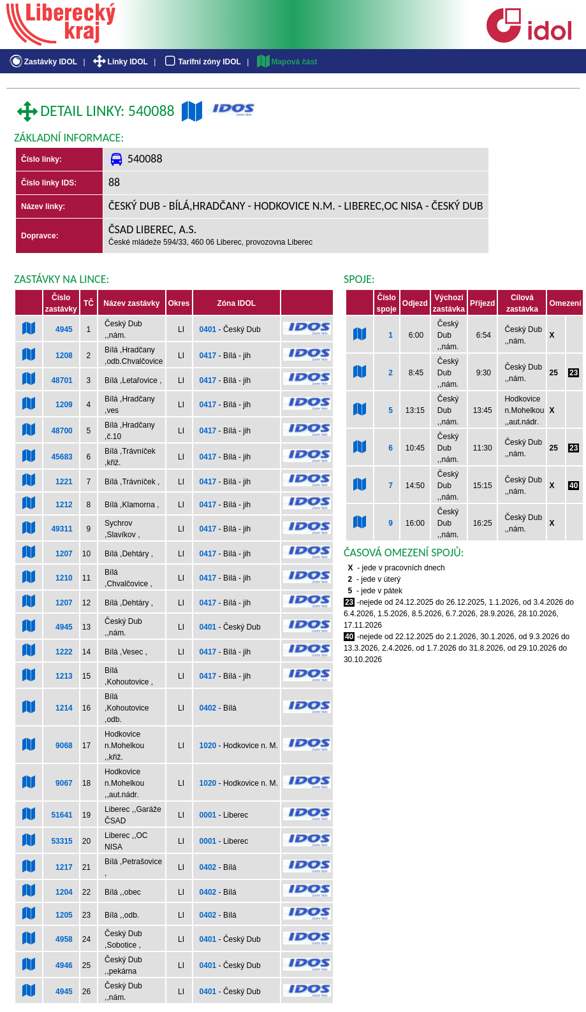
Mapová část (286, 61)
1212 (64, 504)
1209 (64, 404)
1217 (64, 867)
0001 (208, 815)
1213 (64, 676)
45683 (61, 456)
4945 (64, 329)
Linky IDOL (119, 61)
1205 (64, 915)
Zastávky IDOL (42, 61)
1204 (64, 892)
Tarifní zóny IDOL (201, 61)
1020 (208, 745)
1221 (64, 481)
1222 (64, 651)
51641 (61, 815)
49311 (61, 528)
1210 (64, 578)
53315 (61, 841)
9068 (64, 745)
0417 (208, 355)
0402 (208, 708)
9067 (64, 783)
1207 (64, 553)
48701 (61, 380)
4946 (64, 965)
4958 (64, 939)
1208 (64, 355)
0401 (208, 329)
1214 (64, 708)
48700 (61, 430)
